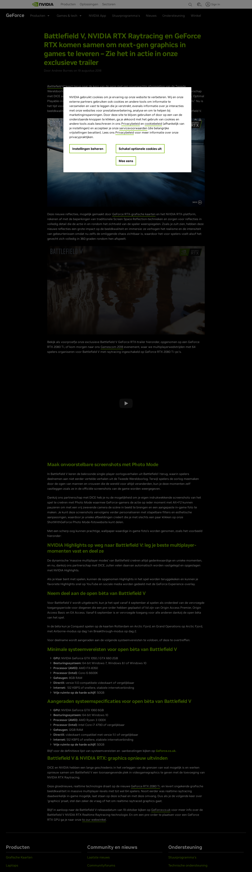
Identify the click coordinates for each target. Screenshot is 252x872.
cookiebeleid (153, 123)
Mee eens (126, 161)
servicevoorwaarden (133, 128)
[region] (127, 129)
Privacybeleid (130, 123)
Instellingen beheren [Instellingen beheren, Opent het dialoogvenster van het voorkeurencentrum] (87, 149)
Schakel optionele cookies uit (140, 149)
